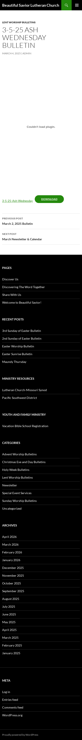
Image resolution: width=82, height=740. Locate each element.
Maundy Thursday (14, 362)
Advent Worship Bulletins (19, 454)
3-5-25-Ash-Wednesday (17, 201)
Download (49, 199)
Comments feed (12, 707)
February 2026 (12, 552)
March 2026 (10, 544)
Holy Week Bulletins (15, 469)
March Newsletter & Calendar (41, 236)
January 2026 (11, 560)
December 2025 (13, 568)
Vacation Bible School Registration (25, 426)
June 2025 (9, 614)
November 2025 (13, 575)
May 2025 (9, 622)
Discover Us (10, 279)
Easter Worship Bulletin (18, 346)
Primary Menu (77, 5)
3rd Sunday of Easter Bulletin (21, 331)
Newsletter (9, 485)
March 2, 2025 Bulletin (41, 220)
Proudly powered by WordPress (20, 734)
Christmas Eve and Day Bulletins (24, 462)
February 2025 (12, 645)
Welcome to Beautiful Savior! (21, 302)
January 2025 (11, 653)
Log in (6, 692)
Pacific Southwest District (19, 398)
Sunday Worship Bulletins (19, 501)
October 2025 (11, 583)
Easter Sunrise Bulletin (17, 354)
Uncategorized (12, 508)
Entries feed (10, 699)
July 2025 (8, 606)
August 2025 (10, 599)
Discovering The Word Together (23, 287)
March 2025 (10, 637)
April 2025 (9, 630)
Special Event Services (17, 493)
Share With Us (11, 295)
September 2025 (13, 591)
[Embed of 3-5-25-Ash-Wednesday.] (41, 126)
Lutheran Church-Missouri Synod (24, 390)
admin (26, 53)
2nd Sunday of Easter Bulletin (21, 338)
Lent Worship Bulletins (19, 22)
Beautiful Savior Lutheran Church (30, 5)
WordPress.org (12, 715)
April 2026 (9, 537)
